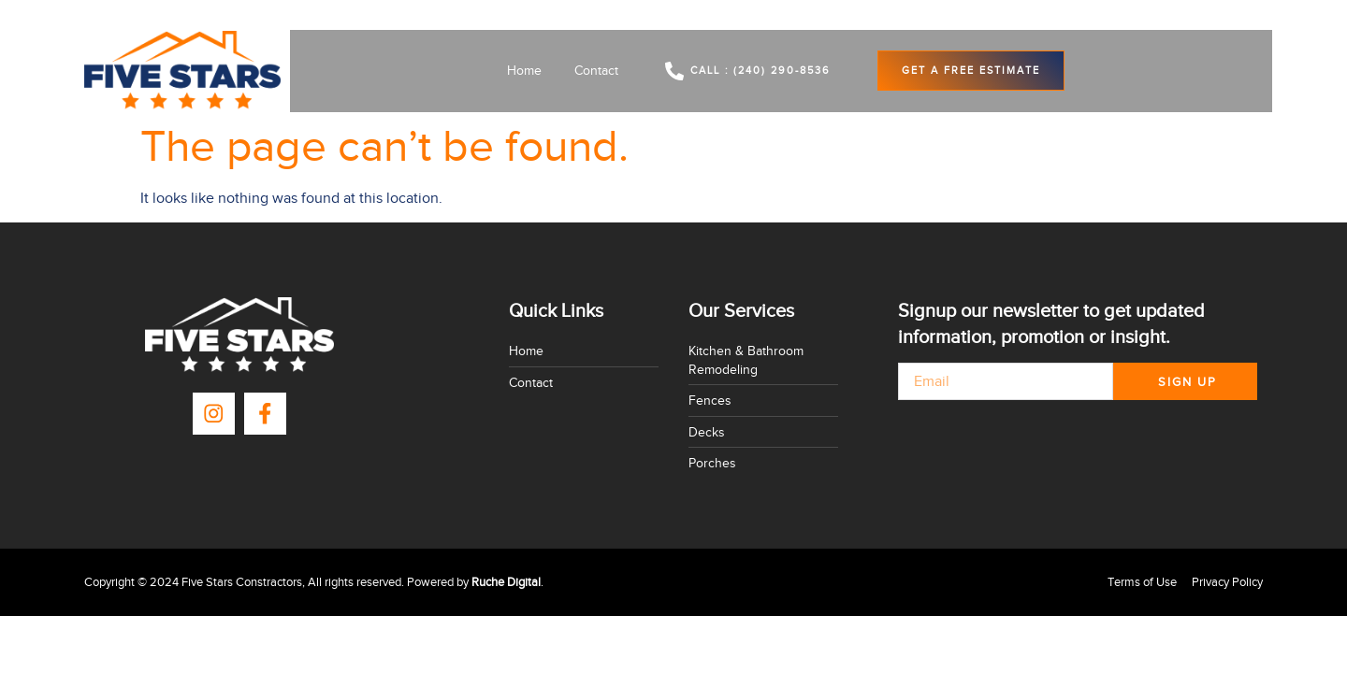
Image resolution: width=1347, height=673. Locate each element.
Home (524, 71)
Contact (596, 71)
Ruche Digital (506, 582)
